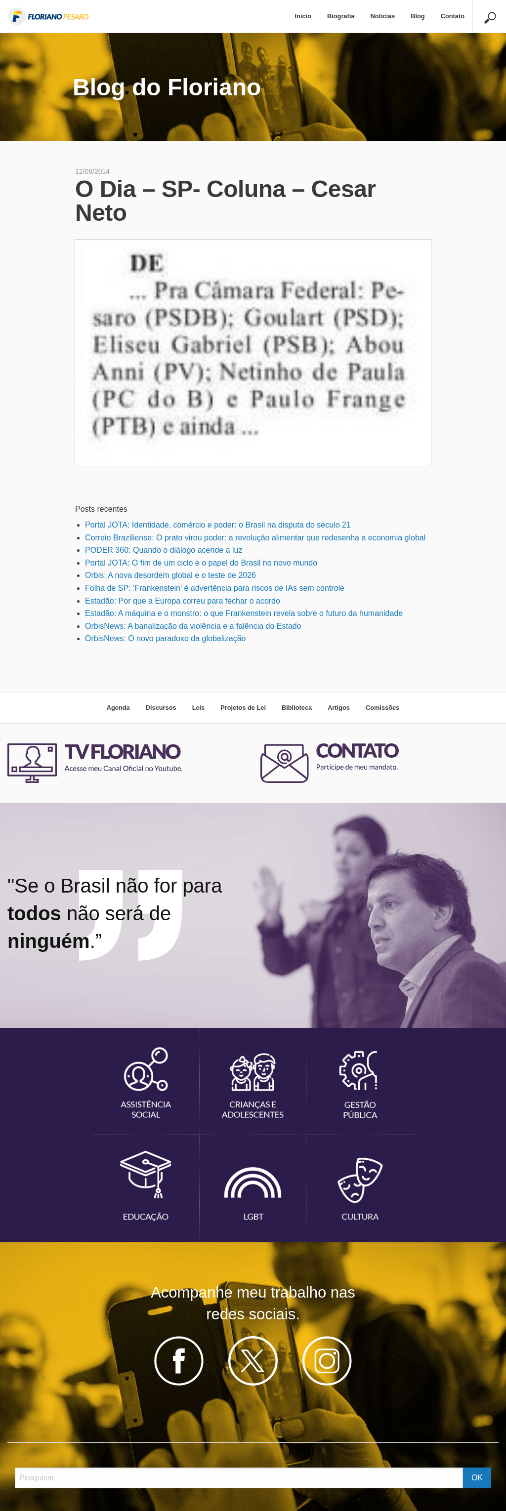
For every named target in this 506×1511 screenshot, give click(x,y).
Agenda (118, 707)
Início (303, 16)
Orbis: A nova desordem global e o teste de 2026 (170, 575)
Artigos (339, 707)
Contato (452, 16)
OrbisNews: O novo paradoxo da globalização (165, 638)
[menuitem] (303, 16)
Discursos (161, 707)
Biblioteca (297, 707)
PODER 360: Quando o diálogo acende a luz (163, 550)
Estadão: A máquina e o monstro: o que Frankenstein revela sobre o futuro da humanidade (244, 613)
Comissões (382, 707)
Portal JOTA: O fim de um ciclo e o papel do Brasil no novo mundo (201, 563)
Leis (198, 707)
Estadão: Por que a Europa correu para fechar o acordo (182, 601)
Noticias (382, 16)
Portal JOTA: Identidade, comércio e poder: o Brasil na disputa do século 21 (218, 525)
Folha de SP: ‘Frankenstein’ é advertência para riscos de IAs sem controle (214, 588)
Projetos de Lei (243, 707)
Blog (417, 16)
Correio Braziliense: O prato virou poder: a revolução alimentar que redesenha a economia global (255, 537)
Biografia (340, 16)
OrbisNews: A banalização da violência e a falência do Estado (193, 626)
